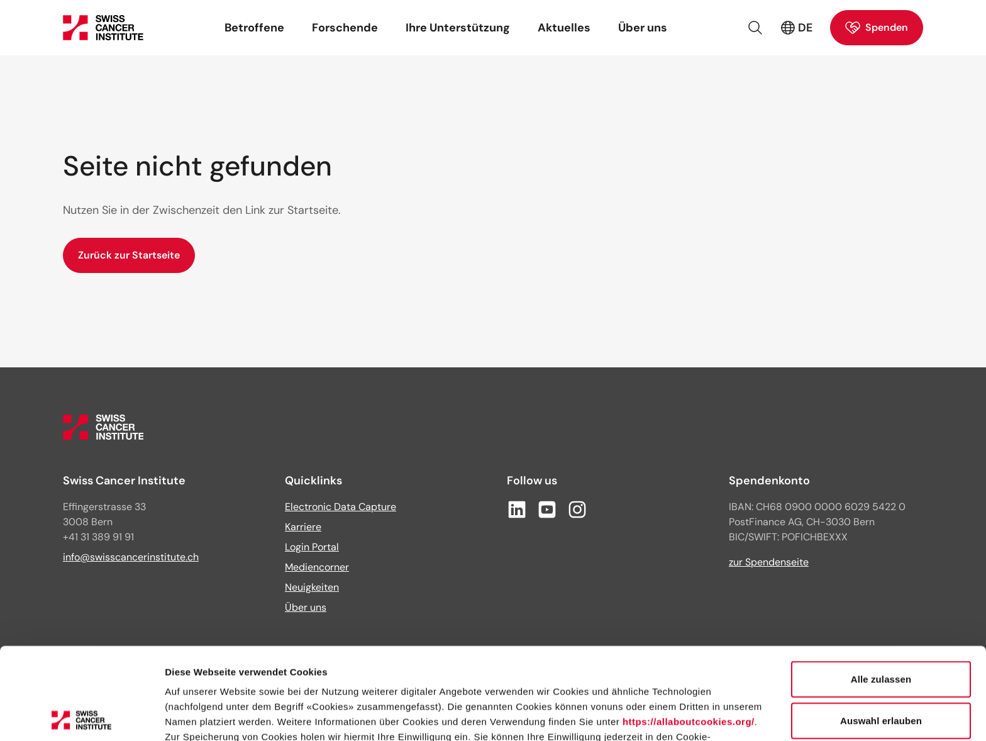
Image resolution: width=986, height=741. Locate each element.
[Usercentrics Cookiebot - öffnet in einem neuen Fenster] (81, 716)
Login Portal (312, 547)
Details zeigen (669, 716)
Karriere (303, 526)
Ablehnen (880, 669)
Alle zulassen (881, 587)
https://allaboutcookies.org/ (689, 630)
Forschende (345, 27)
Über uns (642, 27)
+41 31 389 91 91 (98, 536)
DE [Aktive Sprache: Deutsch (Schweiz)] (796, 27)
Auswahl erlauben (881, 628)
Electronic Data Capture (340, 506)
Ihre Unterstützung (458, 27)
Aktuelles (564, 27)
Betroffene (254, 27)
